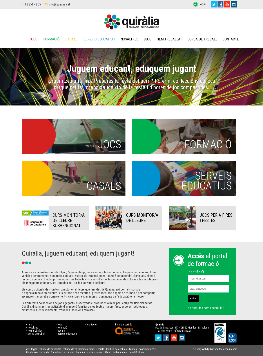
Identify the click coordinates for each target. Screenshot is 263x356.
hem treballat (35, 330)
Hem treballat (169, 39)
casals (61, 330)
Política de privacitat (50, 349)
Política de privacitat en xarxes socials (83, 349)
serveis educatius (67, 333)
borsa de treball (36, 333)
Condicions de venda (37, 352)
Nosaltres (129, 39)
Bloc (147, 39)
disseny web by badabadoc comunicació (215, 349)
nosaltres (33, 327)
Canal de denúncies (116, 352)
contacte (91, 324)
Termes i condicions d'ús (142, 349)
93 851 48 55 (33, 4)
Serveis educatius (99, 39)
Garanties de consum (62, 352)
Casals (71, 39)
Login (202, 4)
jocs (60, 324)
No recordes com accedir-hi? (206, 308)
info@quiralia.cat (59, 4)
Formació (51, 39)
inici (30, 324)
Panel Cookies (136, 352)
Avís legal (31, 349)
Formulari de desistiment (89, 352)
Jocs (33, 39)
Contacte (231, 39)
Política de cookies (116, 349)
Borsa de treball (202, 39)
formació (62, 327)
